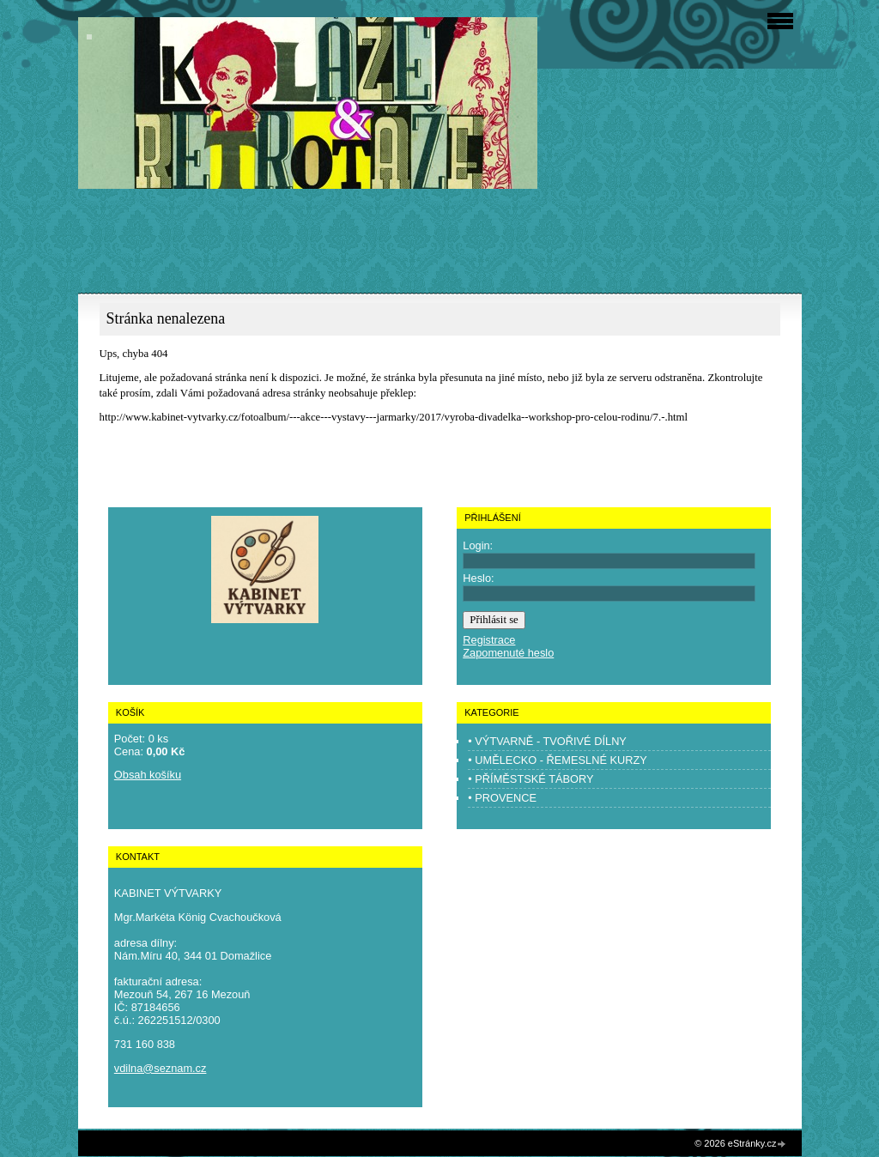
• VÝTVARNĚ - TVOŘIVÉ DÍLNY (547, 741)
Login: (478, 545)
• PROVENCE (502, 797)
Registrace (489, 639)
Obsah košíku (147, 774)
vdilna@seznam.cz (160, 1068)
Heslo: (478, 578)
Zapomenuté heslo (508, 652)
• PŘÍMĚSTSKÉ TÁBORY (530, 778)
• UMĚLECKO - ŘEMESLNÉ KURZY (557, 760)
